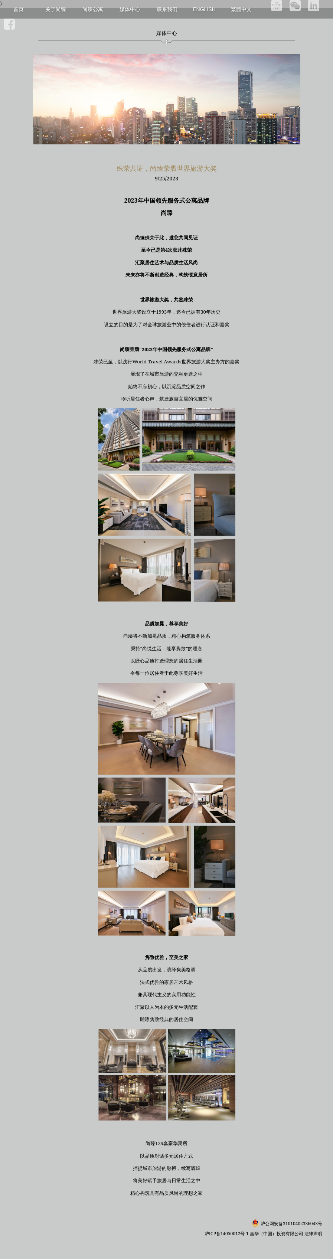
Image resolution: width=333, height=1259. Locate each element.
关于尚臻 (55, 9)
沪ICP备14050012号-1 (227, 1233)
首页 (18, 9)
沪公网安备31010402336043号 (291, 1223)
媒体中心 (130, 9)
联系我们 (167, 9)
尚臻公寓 (92, 9)
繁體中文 (241, 9)
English (204, 9)
